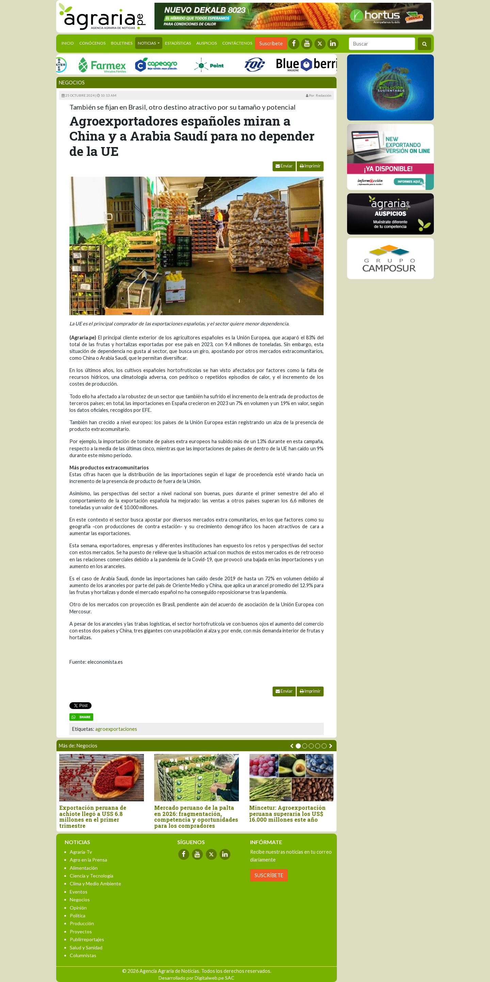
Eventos (78, 892)
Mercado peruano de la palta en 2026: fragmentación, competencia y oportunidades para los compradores (196, 816)
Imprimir (310, 165)
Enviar (284, 165)
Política (77, 915)
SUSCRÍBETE (269, 875)
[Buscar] (382, 43)
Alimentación (84, 868)
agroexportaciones (116, 729)
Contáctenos (237, 43)
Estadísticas (178, 43)
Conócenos (92, 43)
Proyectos (81, 931)
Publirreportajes (87, 939)
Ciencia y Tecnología (91, 876)
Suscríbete (271, 43)
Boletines (121, 43)
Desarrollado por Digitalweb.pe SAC (196, 978)
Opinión (78, 908)
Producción (82, 923)
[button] (298, 746)
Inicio (69, 42)
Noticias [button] (147, 43)
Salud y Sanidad (86, 947)
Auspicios (206, 43)
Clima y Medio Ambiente (95, 883)
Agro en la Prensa (88, 860)
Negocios (72, 82)
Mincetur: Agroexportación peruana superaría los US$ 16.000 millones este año (287, 814)
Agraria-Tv (81, 852)
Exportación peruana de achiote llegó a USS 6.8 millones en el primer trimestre (92, 816)
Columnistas (83, 955)
